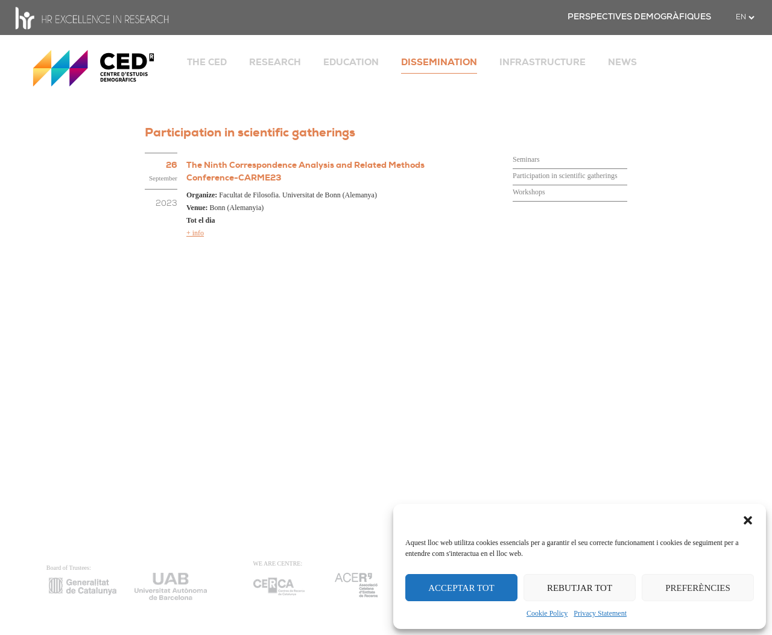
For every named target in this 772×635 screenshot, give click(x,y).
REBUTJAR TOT (579, 588)
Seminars (526, 159)
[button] (748, 519)
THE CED (207, 62)
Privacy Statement (600, 613)
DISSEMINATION (439, 62)
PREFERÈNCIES (697, 588)
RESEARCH (275, 62)
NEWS (622, 62)
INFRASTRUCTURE (542, 62)
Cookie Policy (547, 613)
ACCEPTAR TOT (461, 588)
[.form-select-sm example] (744, 17)
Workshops (529, 192)
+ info (195, 233)
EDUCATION (351, 62)
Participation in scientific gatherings (565, 175)
